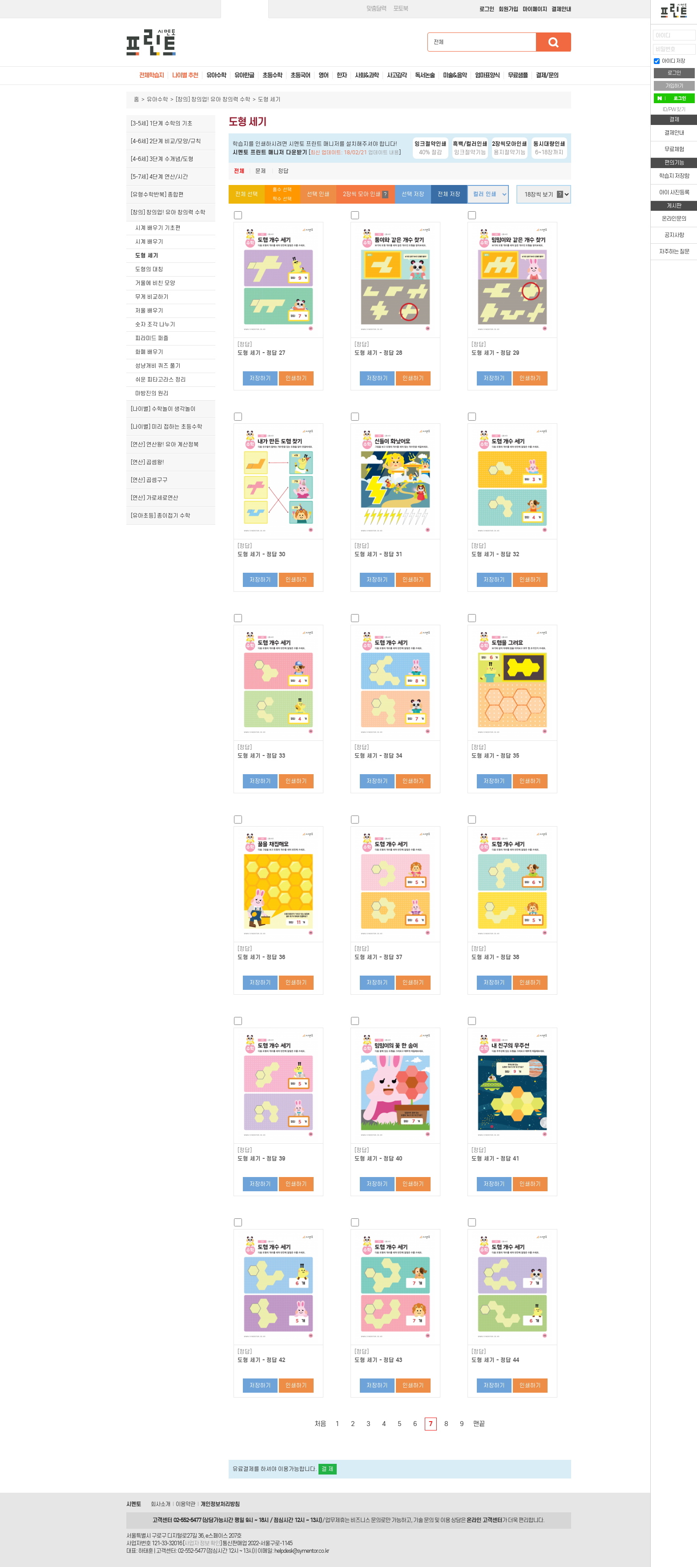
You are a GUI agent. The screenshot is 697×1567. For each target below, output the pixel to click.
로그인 (486, 9)
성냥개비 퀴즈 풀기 (158, 365)
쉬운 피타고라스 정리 (160, 379)
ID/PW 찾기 (674, 109)
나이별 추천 (185, 75)
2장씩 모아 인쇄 (365, 194)
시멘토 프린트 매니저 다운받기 (270, 152)
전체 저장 (449, 194)
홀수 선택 (282, 190)
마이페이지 (535, 9)
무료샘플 (518, 75)
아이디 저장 (669, 61)
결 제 (328, 1469)
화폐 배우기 (149, 352)
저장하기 (260, 378)
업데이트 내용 (383, 152)
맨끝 (479, 1424)
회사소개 (160, 1504)
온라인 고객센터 (484, 1520)
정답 (283, 171)
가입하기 (674, 86)
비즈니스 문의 (366, 1520)
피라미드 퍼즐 (152, 338)
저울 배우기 (149, 310)
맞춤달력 (376, 8)
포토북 (400, 8)
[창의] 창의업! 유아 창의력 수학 (213, 99)
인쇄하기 (296, 378)
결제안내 (561, 9)
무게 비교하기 (152, 296)
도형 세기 (146, 255)
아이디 (663, 35)
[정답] (245, 345)
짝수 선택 (282, 199)
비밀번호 (665, 49)
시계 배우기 (149, 241)
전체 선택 (246, 194)
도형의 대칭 (149, 269)
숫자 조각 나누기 (155, 324)
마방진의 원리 (152, 393)
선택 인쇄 (318, 194)
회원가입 (508, 9)
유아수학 (157, 99)
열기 (644, 38)
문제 (260, 171)
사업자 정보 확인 (202, 1543)
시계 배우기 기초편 (158, 228)
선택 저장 (413, 194)
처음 (320, 1424)
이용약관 (185, 1504)
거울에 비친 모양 (155, 283)
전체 (239, 171)
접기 (644, 55)
